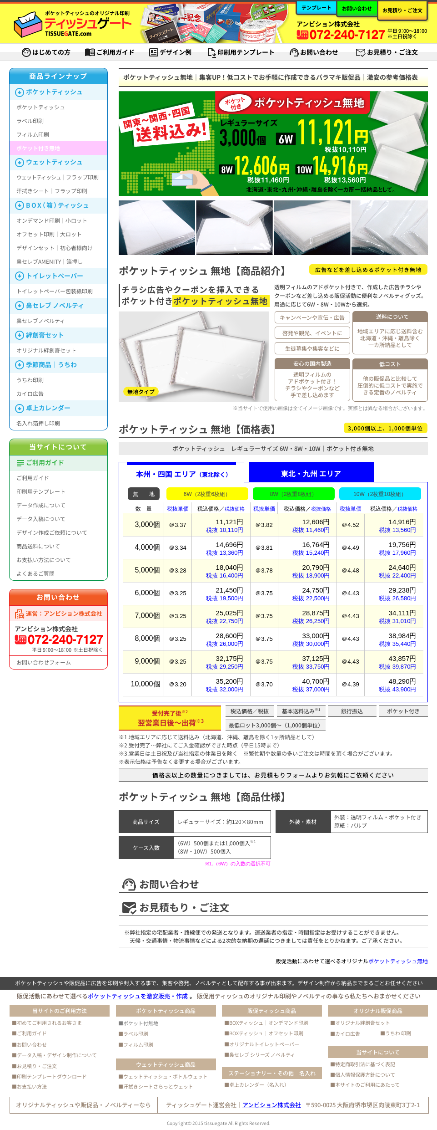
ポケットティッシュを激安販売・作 (139, 996)
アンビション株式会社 (271, 1104)
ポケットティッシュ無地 (398, 961)
